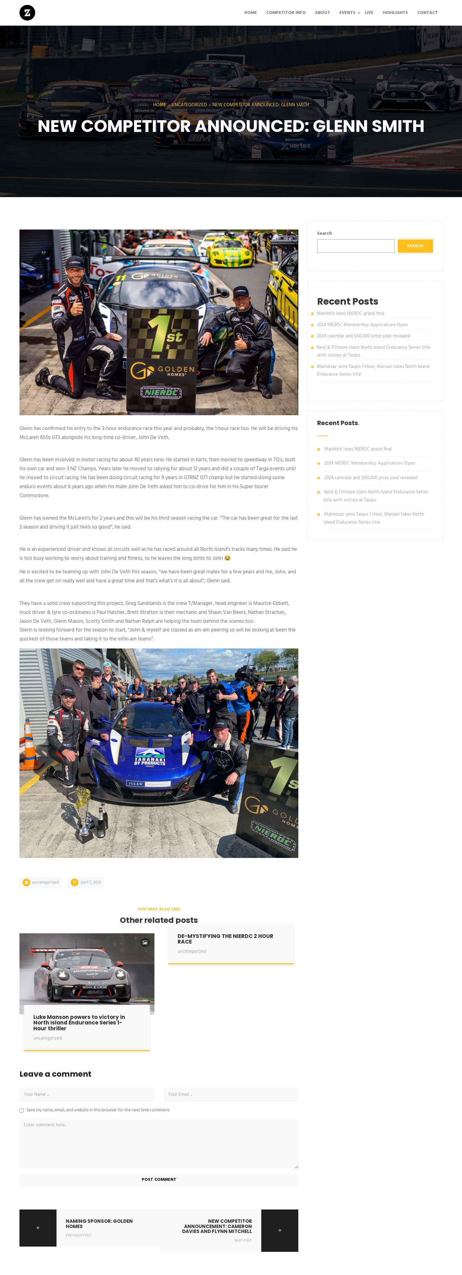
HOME (250, 12)
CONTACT (427, 12)
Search (324, 233)
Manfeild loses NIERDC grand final (350, 313)
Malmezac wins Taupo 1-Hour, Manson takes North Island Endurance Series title (373, 518)
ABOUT (322, 12)
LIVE (369, 12)
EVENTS (347, 12)
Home (159, 105)
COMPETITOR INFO (286, 12)
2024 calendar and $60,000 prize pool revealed (363, 336)
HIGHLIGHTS (395, 12)
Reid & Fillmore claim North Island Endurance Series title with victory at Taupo (375, 496)
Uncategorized (189, 105)
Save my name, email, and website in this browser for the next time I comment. (98, 1110)
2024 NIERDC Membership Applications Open (362, 325)
